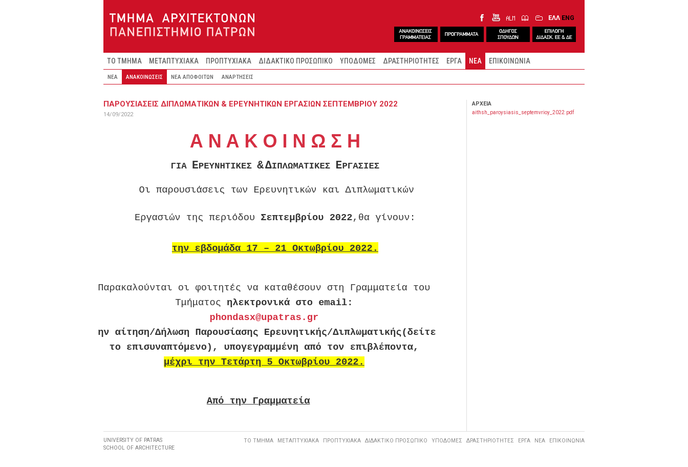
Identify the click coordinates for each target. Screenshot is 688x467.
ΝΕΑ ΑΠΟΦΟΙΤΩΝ (192, 76)
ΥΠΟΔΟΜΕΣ (358, 61)
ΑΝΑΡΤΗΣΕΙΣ (237, 76)
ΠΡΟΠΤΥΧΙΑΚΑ (228, 61)
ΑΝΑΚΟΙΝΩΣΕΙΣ (144, 76)
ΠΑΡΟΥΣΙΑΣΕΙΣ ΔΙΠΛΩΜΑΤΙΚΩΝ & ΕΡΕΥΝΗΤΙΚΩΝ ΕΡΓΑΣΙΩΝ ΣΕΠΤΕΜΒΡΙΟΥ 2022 (250, 104)
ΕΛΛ (554, 18)
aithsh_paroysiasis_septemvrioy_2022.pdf (523, 112)
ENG (568, 18)
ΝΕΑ (475, 61)
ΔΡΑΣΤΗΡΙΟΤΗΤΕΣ (411, 61)
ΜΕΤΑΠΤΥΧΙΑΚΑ (174, 61)
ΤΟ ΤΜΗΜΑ (124, 61)
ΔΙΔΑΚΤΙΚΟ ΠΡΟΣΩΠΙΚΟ (296, 61)
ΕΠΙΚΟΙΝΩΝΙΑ (509, 61)
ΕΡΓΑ (454, 61)
